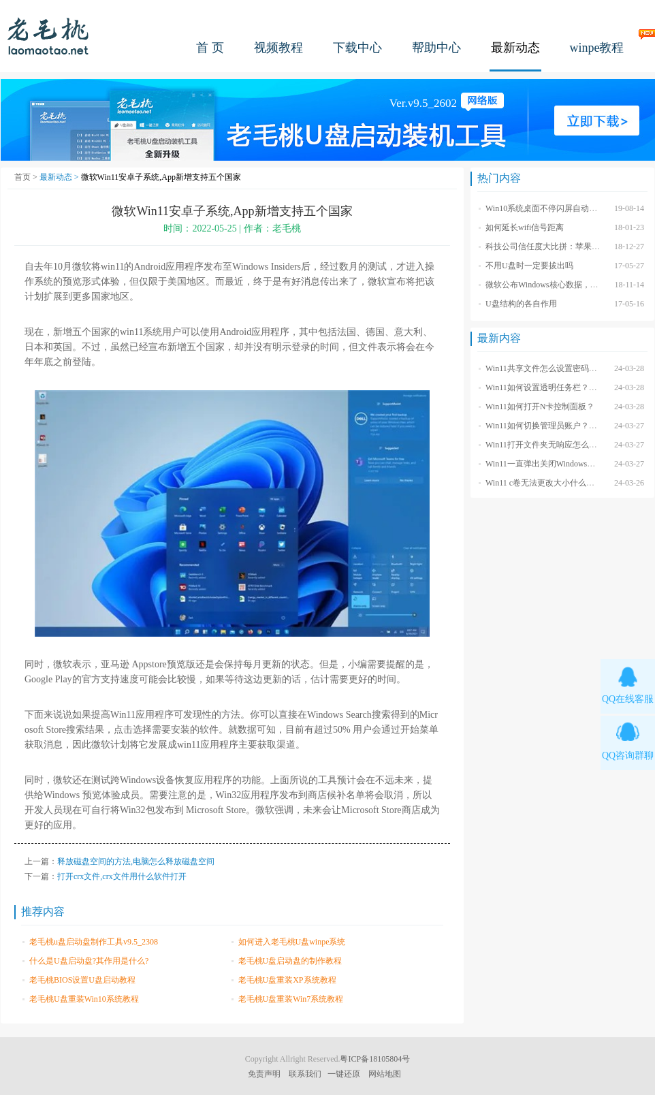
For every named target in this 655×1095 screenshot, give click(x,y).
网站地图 (384, 1074)
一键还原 (344, 1074)
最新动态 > (60, 177)
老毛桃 (48, 36)
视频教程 (278, 47)
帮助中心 (436, 47)
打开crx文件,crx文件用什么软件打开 (122, 876)
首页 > (26, 177)
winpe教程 (597, 47)
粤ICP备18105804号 (375, 1059)
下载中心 (357, 47)
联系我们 (305, 1074)
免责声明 (264, 1074)
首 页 (210, 47)
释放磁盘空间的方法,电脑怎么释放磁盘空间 (135, 861)
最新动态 (515, 47)
